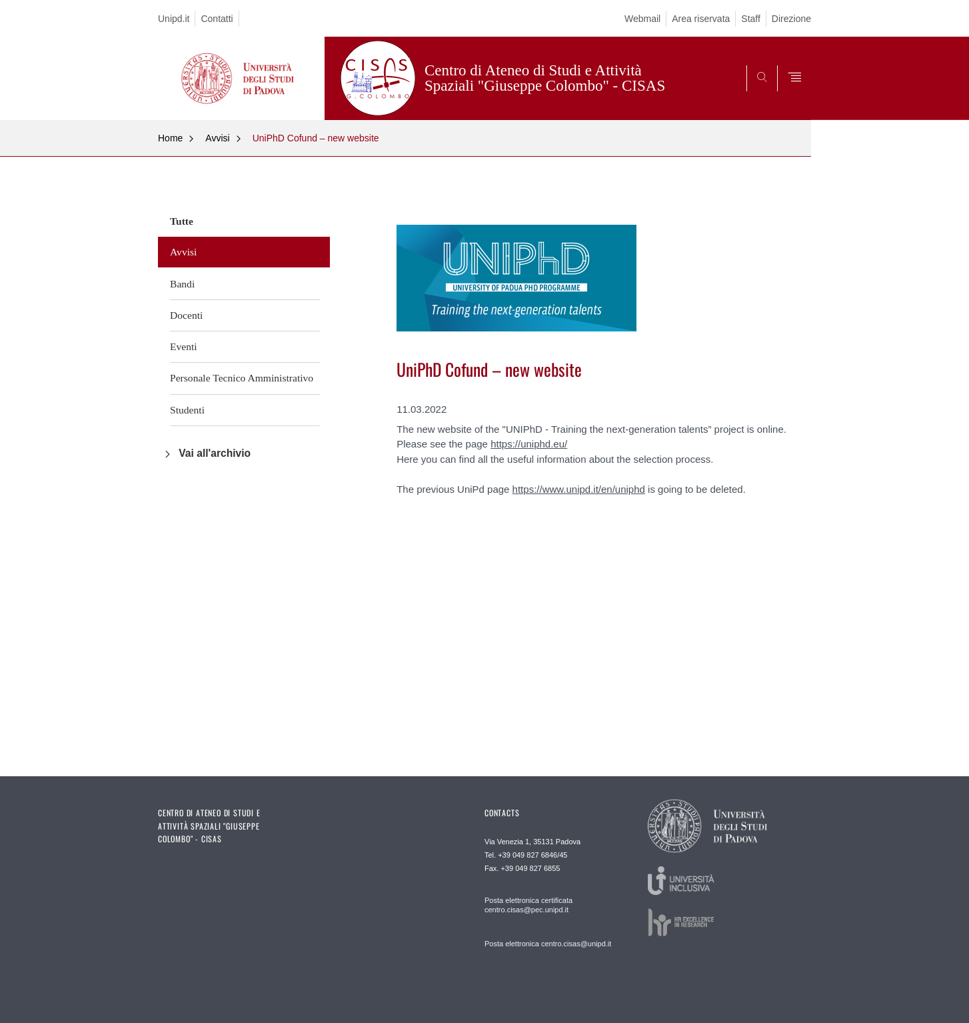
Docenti (186, 315)
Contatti (217, 18)
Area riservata (701, 18)
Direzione (791, 18)
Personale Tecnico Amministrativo (241, 377)
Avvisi (217, 138)
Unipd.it (173, 18)
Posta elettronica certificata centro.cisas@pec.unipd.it (528, 905)
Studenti (187, 409)
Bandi (182, 283)
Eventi (183, 346)
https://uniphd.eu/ (528, 443)
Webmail (642, 18)
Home (170, 138)
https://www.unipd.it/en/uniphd (578, 489)
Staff (750, 18)
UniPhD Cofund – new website (316, 138)
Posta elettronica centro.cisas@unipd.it (547, 944)
